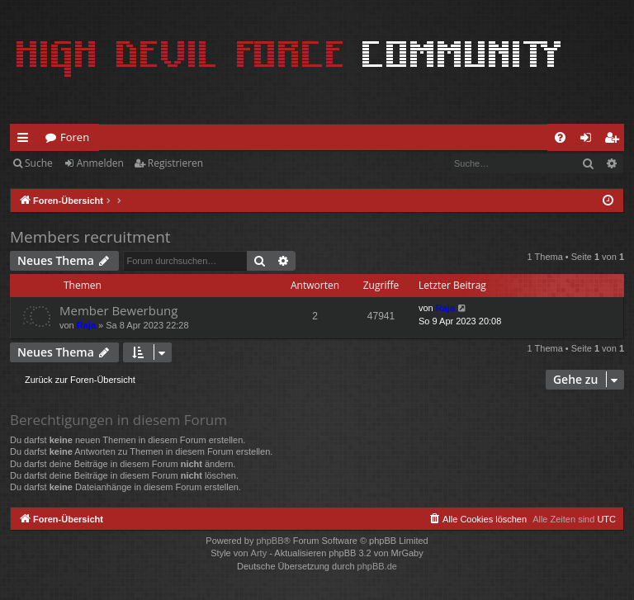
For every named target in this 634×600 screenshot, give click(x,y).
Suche (39, 163)
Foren (74, 137)
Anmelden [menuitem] (590, 140)
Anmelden (100, 163)
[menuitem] (560, 137)
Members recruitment (90, 237)
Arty (259, 553)
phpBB (269, 541)
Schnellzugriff (26, 140)
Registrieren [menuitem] (615, 140)
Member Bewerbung (118, 310)
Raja (86, 325)
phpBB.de (377, 566)
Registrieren (175, 163)
